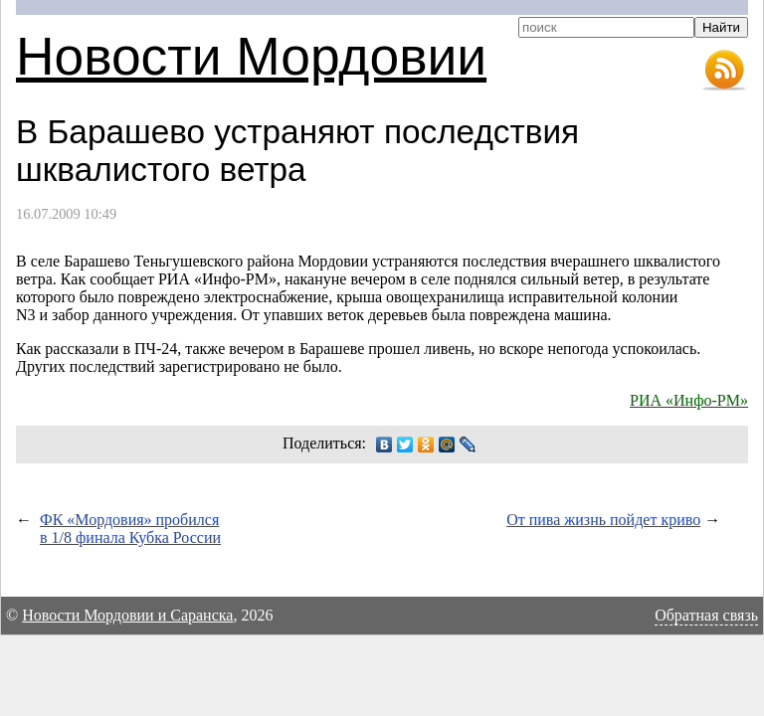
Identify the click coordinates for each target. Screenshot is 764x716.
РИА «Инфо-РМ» (689, 400)
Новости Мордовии (251, 56)
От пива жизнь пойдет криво (603, 519)
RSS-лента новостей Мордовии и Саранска (724, 70)
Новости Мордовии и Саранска (127, 615)
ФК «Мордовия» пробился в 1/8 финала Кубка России (130, 528)
